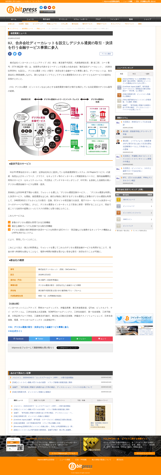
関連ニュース (52, 24)
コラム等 (64, 24)
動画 (131, 19)
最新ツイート (60, 400)
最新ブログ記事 (39, 400)
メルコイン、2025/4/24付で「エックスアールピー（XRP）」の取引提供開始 (42, 378)
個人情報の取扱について (101, 460)
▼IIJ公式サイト (15, 331)
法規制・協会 (24, 24)
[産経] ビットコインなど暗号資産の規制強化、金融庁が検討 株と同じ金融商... (43, 430)
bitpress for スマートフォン (39, 439)
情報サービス (102, 24)
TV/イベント (129, 24)
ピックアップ (38, 24)
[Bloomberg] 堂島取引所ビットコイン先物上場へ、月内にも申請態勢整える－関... (44, 426)
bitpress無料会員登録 (46, 460)
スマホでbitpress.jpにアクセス (64, 453)
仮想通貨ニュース (27, 28)
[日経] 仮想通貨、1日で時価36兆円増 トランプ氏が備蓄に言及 (37, 423)
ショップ (147, 19)
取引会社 (46, 19)
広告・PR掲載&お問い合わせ (145, 1)
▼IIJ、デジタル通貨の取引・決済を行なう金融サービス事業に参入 (38, 327)
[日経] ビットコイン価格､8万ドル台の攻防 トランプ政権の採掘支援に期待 (42, 382)
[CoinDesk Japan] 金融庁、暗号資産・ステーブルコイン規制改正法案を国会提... (43, 420)
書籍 (140, 24)
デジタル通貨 (106, 54)
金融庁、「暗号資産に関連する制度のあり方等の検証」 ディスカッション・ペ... (43, 413)
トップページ (14, 28)
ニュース (30, 19)
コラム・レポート (80, 19)
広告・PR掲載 (80, 460)
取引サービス (87, 24)
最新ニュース (18, 400)
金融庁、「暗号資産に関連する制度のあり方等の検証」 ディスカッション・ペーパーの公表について (52, 387)
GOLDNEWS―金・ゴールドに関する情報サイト (125, 439)
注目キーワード (102, 400)
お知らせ (11, 24)
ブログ (98, 19)
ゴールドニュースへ (145, 453)
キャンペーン (116, 24)
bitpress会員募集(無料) (111, 1)
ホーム (13, 19)
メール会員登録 (47, 11)
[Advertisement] (109, 9)
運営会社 (119, 460)
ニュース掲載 (126, 1)
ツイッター (114, 19)
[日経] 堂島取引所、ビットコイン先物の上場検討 (31, 392)
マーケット (63, 19)
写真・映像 (81, 400)
